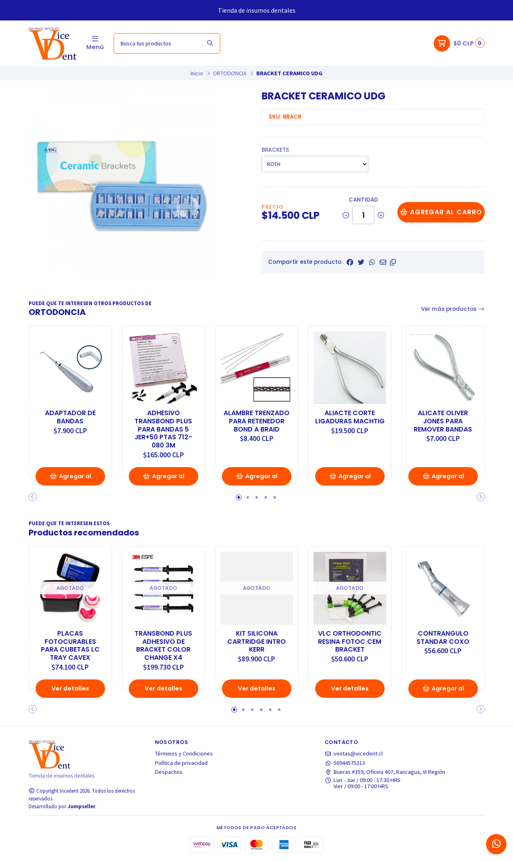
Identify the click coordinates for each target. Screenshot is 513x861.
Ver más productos (453, 309)
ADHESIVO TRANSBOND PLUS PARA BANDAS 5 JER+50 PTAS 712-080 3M (163, 429)
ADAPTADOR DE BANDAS (70, 417)
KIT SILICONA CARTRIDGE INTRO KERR (256, 641)
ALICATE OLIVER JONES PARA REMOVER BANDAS (443, 421)
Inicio (196, 73)
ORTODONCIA (229, 73)
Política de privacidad (181, 763)
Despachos (169, 772)
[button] (393, 262)
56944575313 (345, 763)
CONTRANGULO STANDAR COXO (443, 637)
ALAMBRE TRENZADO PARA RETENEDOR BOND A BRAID (256, 421)
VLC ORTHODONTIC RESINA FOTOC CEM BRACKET (350, 641)
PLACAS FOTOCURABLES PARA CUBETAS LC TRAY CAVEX (70, 645)
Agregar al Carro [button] (70, 479)
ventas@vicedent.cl (354, 753)
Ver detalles (70, 688)
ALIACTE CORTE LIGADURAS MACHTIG (350, 417)
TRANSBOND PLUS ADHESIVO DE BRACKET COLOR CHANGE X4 (163, 645)
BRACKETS (275, 150)
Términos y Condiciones (184, 753)
